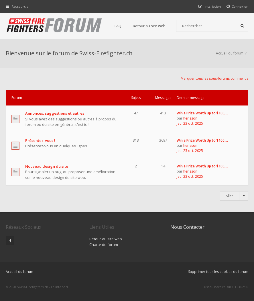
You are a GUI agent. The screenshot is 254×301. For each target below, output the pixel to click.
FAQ (118, 25)
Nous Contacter (187, 227)
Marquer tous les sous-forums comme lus (214, 78)
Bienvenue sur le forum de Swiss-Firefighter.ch (69, 53)
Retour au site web (149, 25)
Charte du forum (103, 244)
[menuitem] (238, 6)
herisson (190, 118)
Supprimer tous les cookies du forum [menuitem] (218, 271)
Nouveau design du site (46, 166)
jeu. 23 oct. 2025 (190, 123)
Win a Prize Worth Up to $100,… (202, 113)
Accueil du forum (19, 271)
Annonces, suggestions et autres (54, 113)
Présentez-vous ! (40, 140)
